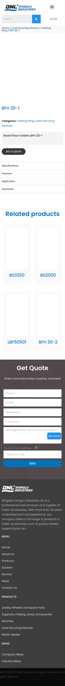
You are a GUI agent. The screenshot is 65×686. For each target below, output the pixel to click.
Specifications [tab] (10, 165)
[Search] (36, 19)
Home (5, 28)
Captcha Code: (20, 447)
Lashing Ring (25, 121)
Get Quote (54, 435)
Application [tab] (8, 181)
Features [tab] (7, 173)
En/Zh (53, 19)
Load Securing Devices (25, 28)
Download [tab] (7, 189)
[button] (52, 7)
